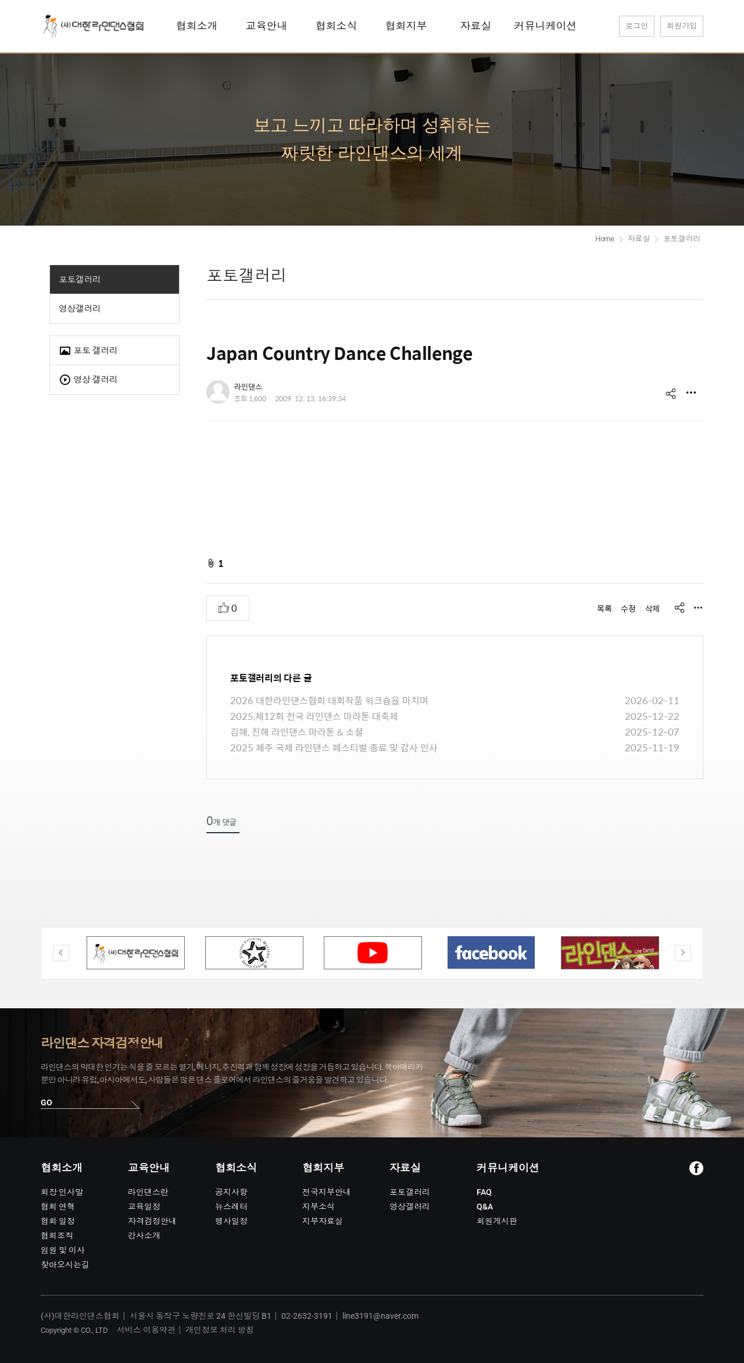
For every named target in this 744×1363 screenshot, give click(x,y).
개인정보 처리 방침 (219, 1330)
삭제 (652, 608)
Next (683, 953)
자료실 (639, 238)
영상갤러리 (80, 309)
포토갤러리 (80, 279)
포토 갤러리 (88, 351)
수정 (628, 608)
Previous (61, 953)
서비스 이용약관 (146, 1330)
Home (604, 238)
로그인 (636, 26)
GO (46, 1102)
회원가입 (682, 26)
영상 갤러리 (88, 380)
